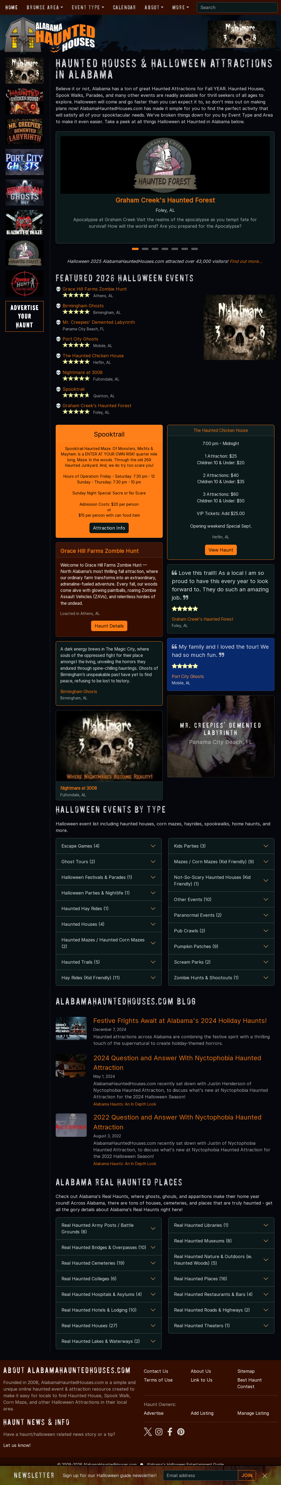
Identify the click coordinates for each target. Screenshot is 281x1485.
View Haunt (221, 553)
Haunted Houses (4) (83, 937)
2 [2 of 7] (145, 249)
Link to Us (201, 1393)
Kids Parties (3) (190, 859)
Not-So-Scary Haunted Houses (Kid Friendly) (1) (212, 894)
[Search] (237, 7)
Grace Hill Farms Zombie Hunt (95, 289)
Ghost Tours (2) (78, 875)
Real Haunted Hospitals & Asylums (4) (101, 1307)
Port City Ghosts (80, 339)
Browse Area (43, 7)
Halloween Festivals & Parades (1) (96, 890)
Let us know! (16, 1458)
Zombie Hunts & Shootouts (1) (206, 991)
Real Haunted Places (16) (200, 1292)
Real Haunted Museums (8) (203, 1254)
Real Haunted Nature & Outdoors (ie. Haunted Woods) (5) (213, 1273)
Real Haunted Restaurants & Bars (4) (213, 1307)
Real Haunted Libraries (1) (201, 1238)
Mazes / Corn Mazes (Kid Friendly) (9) (214, 875)
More (178, 7)
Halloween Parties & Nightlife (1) (95, 906)
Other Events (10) (193, 913)
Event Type (86, 7)
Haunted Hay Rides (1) (85, 922)
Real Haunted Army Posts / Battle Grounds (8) (97, 1242)
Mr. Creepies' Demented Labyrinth (99, 322)
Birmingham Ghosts (83, 305)
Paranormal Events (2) (198, 928)
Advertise (154, 1426)
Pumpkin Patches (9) (196, 960)
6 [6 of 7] (184, 249)
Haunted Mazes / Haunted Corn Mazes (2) (103, 956)
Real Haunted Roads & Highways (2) (212, 1323)
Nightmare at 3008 (83, 372)
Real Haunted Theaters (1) (202, 1339)
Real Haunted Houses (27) (89, 1339)
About (152, 7)
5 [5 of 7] (174, 249)
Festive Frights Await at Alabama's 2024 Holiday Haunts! (180, 1034)
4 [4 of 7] (165, 249)
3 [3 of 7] (155, 249)
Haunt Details (109, 630)
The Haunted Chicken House (93, 355)
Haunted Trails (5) (80, 975)
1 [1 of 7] (135, 249)
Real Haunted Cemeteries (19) (93, 1276)
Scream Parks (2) (192, 975)
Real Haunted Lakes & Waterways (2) (100, 1354)
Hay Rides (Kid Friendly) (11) (90, 991)
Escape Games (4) (80, 859)
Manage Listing (253, 1426)
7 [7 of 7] (194, 249)
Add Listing (202, 1426)
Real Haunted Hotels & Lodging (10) (99, 1323)
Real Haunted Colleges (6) (89, 1292)
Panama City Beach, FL (220, 746)
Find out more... (246, 261)
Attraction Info (109, 530)
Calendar (124, 7)
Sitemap (246, 1384)
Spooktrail (74, 389)
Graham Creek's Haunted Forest (165, 200)
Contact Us (156, 1384)
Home (11, 7)
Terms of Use (158, 1393)
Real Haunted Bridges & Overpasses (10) (103, 1261)
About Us (201, 1384)
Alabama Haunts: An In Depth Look (124, 1117)
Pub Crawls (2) (189, 944)
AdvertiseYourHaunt (24, 316)
